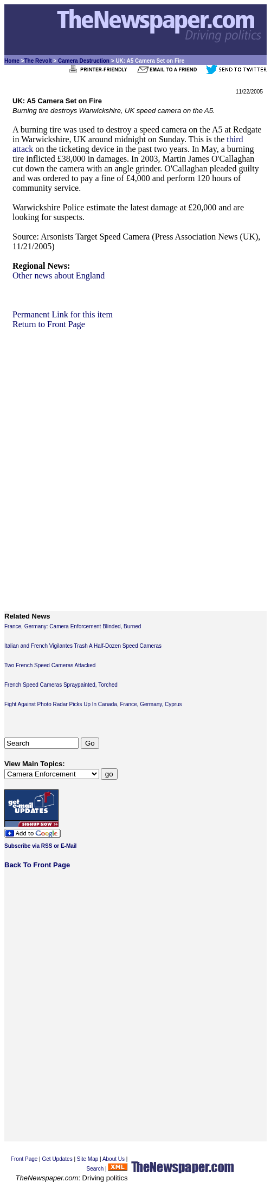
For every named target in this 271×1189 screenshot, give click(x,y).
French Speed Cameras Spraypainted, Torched (61, 685)
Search (95, 1169)
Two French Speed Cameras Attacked (49, 665)
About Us (113, 1159)
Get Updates (57, 1159)
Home (12, 61)
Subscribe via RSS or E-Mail (40, 846)
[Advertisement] (131, 460)
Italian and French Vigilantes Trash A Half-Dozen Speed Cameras (83, 646)
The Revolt (37, 61)
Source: (25, 236)
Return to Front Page (48, 324)
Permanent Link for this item (62, 314)
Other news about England (58, 275)
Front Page (24, 1159)
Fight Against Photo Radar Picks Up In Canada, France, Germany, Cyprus (93, 704)
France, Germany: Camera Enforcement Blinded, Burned (72, 626)
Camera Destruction (83, 61)
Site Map (87, 1159)
